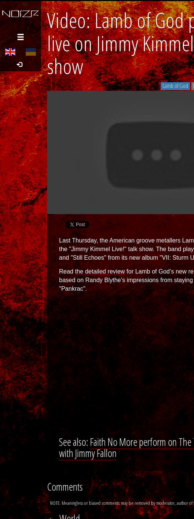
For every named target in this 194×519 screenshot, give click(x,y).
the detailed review (100, 271)
